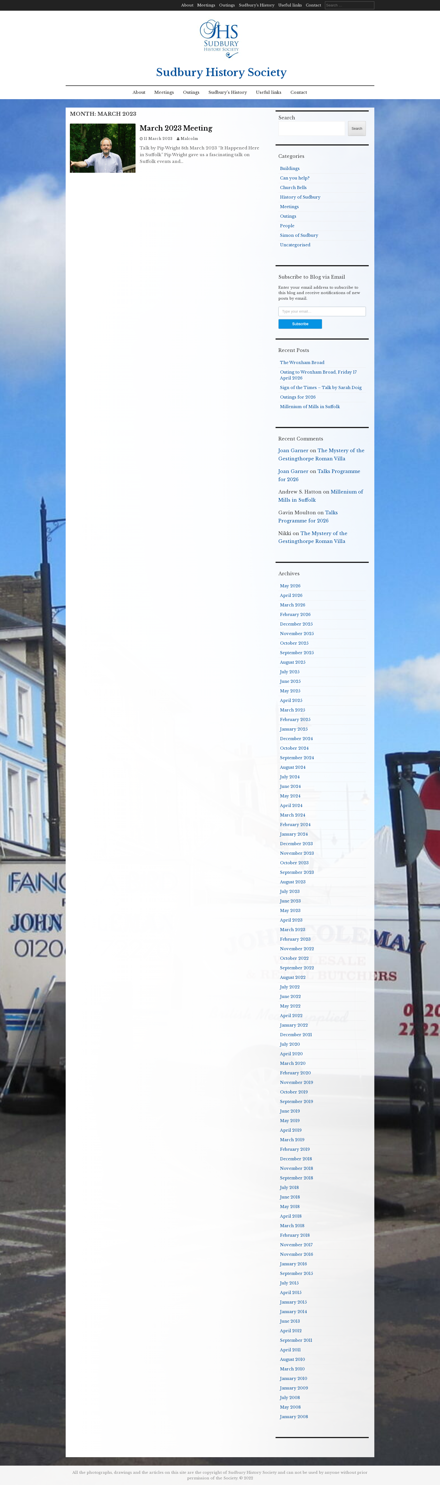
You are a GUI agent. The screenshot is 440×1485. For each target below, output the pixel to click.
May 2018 (290, 1206)
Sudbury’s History (256, 5)
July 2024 (290, 776)
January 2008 (294, 1416)
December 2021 (296, 1034)
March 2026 (292, 605)
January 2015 (293, 1302)
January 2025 (294, 729)
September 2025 (297, 652)
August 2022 (293, 977)
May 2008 (290, 1407)
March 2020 (293, 1063)
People (287, 225)
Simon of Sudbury (299, 235)
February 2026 (295, 614)
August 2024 (293, 767)
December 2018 (296, 1158)
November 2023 (297, 853)
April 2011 (290, 1349)
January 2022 (294, 1025)
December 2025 (296, 624)
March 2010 (292, 1369)
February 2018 (295, 1235)
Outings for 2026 (298, 397)
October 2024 (294, 748)
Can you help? (295, 178)
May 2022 (290, 1006)
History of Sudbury (300, 197)
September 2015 (296, 1273)
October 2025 (294, 643)
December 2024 (296, 738)
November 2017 (296, 1244)
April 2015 (290, 1292)
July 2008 (290, 1397)
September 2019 (296, 1101)
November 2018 (296, 1168)
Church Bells (293, 187)
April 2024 (291, 805)
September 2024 (297, 757)
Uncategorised (295, 244)
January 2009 (294, 1388)
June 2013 (290, 1321)
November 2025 (297, 633)
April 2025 (291, 700)
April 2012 (291, 1330)
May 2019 (290, 1120)
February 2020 (295, 1072)
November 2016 (296, 1254)
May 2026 (290, 585)
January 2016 (293, 1263)
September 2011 (296, 1340)
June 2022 (290, 996)
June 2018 (290, 1197)
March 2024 (292, 815)
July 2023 (290, 891)
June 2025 (290, 681)
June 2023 (290, 901)
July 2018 (289, 1187)
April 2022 (291, 1015)
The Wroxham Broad (302, 362)
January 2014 (293, 1311)
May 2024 (290, 796)
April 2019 (291, 1130)
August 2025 (292, 662)
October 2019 (294, 1092)
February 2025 (295, 719)
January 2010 (293, 1378)
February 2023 (295, 939)
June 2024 (290, 786)
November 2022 (297, 948)
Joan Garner (293, 450)
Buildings (290, 168)
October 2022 (294, 958)
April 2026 (291, 595)
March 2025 (292, 710)
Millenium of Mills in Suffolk (310, 406)
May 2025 (290, 690)
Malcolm (189, 139)
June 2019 (290, 1111)
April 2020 (291, 1053)
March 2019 (292, 1139)
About (187, 5)
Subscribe (300, 324)
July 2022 (290, 987)
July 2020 (290, 1044)
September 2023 (297, 872)
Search (286, 117)
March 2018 (292, 1225)
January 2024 (294, 834)
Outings (227, 5)
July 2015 (289, 1283)
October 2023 (294, 862)
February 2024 (295, 824)
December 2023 (296, 843)
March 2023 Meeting (176, 128)
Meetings (206, 5)
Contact (313, 5)
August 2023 (293, 881)
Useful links (290, 5)
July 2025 (289, 671)
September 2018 (296, 1178)
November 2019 (296, 1082)
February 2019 (295, 1149)
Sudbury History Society (221, 72)
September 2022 (297, 967)
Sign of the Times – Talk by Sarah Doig (321, 387)
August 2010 (292, 1359)
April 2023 (291, 920)
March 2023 (292, 929)
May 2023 (290, 910)
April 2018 (291, 1216)
